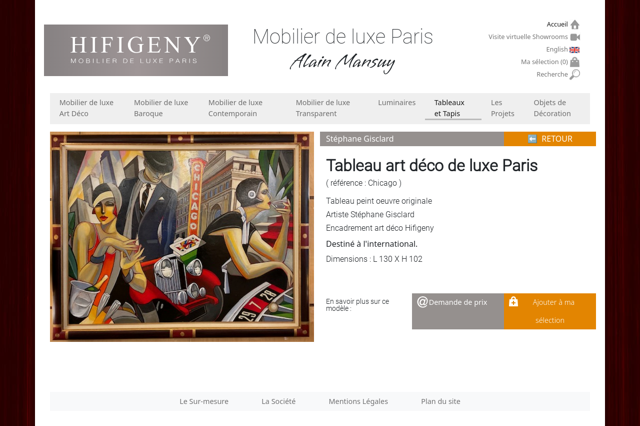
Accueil (558, 24)
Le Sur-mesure (204, 401)
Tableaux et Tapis (449, 108)
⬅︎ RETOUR (550, 138)
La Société (279, 401)
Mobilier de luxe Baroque (161, 108)
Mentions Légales (358, 401)
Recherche (553, 74)
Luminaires (397, 102)
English (558, 49)
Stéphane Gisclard (360, 138)
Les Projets (502, 108)
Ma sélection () (545, 62)
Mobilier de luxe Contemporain (235, 108)
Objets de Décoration (552, 108)
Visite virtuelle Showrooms (529, 36)
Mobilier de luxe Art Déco (87, 108)
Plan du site (440, 401)
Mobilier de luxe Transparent (323, 108)
